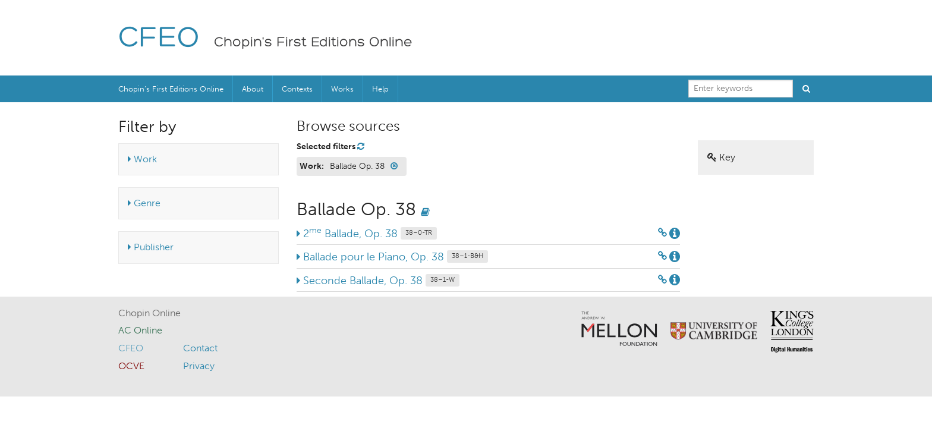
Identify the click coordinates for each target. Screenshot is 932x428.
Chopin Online (149, 313)
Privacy (199, 366)
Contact (200, 348)
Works (342, 88)
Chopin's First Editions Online (313, 43)
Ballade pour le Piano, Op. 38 (392, 256)
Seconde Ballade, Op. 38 (378, 280)
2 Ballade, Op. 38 (367, 233)
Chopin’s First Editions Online (170, 88)
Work (142, 159)
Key (721, 157)
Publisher (151, 247)
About (252, 88)
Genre (144, 203)
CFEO (159, 39)
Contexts (297, 88)
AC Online (140, 330)
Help (380, 88)
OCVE (131, 366)
